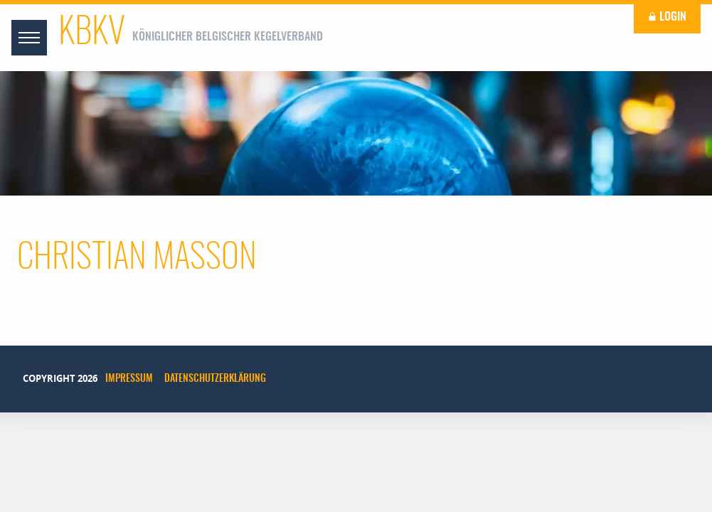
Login (667, 17)
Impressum (129, 379)
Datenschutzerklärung (215, 379)
